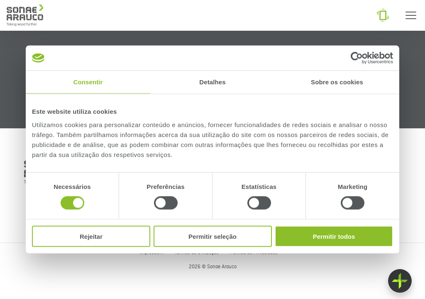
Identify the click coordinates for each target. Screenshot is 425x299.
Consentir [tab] (88, 82)
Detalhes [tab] (212, 82)
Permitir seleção (212, 236)
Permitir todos (334, 236)
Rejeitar (91, 236)
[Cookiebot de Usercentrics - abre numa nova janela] (356, 58)
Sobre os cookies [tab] (337, 82)
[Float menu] (400, 281)
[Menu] (410, 15)
